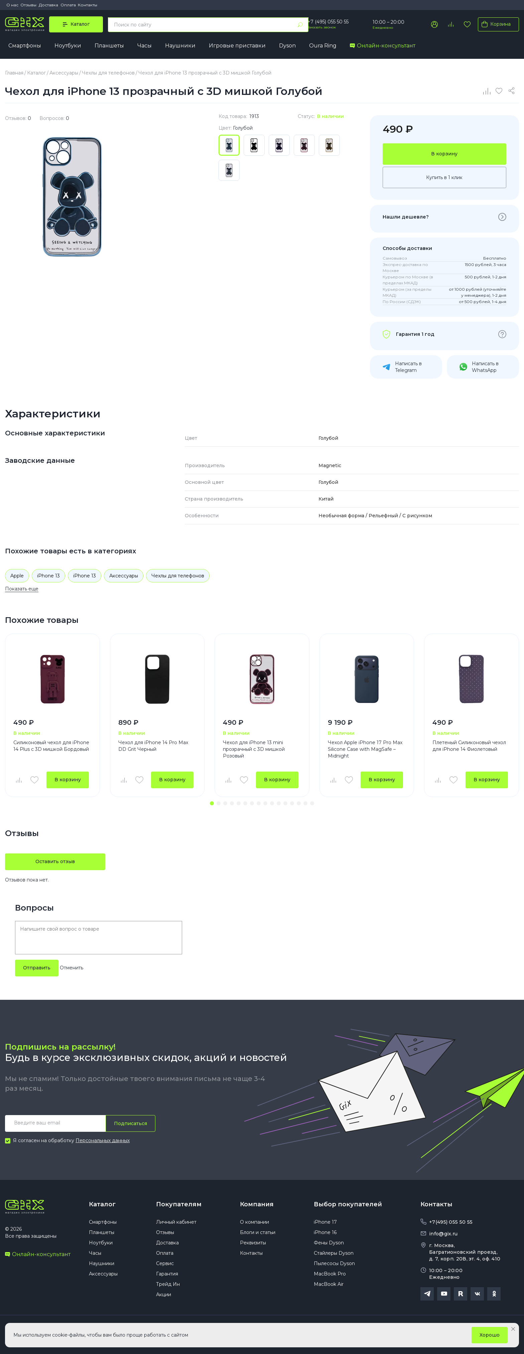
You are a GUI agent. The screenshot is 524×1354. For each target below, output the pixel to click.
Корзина (495, 24)
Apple (17, 576)
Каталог (102, 1204)
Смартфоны (24, 45)
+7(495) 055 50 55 (451, 1222)
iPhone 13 (48, 576)
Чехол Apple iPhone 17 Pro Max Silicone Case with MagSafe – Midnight (365, 749)
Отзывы (28, 4)
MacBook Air (329, 1284)
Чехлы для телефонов (177, 576)
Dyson (287, 45)
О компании (254, 1222)
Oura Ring (323, 45)
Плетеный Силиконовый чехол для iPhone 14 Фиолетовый (469, 745)
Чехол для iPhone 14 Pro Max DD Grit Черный (153, 745)
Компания (257, 1204)
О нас (12, 4)
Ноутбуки (67, 45)
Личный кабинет (176, 1222)
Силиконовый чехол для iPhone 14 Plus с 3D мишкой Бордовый (51, 745)
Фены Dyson (329, 1243)
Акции (163, 1295)
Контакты (87, 4)
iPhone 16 (325, 1232)
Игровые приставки (237, 45)
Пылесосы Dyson (334, 1263)
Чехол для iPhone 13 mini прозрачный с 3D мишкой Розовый (254, 749)
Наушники (180, 45)
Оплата (68, 4)
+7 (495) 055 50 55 (328, 22)
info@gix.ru (443, 1234)
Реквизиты (253, 1243)
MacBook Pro (330, 1274)
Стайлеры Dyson (334, 1253)
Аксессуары (123, 576)
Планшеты (109, 45)
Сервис (165, 1263)
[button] (212, 803)
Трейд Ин (168, 1284)
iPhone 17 (325, 1222)
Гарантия (167, 1274)
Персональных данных (103, 1140)
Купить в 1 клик (444, 177)
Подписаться (130, 1123)
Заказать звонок (321, 27)
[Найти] (300, 24)
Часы (144, 45)
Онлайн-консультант (382, 45)
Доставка (48, 4)
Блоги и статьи (257, 1232)
